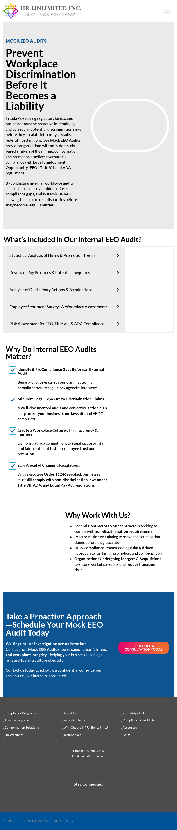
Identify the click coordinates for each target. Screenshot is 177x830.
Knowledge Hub (134, 713)
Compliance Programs (20, 713)
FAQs (126, 735)
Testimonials (72, 735)
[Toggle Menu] (167, 11)
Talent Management (18, 720)
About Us (70, 713)
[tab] (64, 255)
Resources (130, 727)
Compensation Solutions (22, 727)
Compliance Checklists (138, 720)
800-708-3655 (94, 751)
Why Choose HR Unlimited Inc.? (86, 727)
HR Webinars (14, 735)
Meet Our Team (74, 720)
